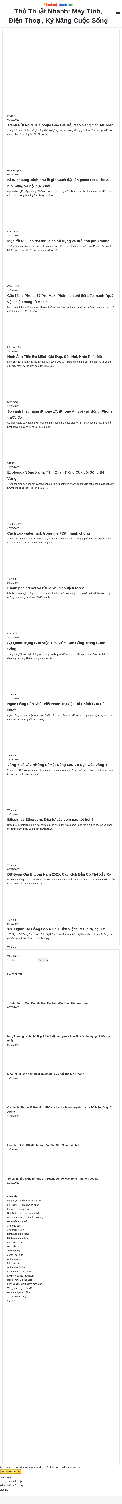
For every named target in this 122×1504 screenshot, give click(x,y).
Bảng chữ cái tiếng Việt (19, 1279)
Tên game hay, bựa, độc (20, 1288)
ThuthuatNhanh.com (70, 1467)
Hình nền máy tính (17, 1238)
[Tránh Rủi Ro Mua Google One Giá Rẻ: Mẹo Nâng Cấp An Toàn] (42, 115)
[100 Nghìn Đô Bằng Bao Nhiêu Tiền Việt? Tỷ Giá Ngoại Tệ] (43, 919)
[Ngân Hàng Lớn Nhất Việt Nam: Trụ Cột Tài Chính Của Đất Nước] (43, 694)
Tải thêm (12, 947)
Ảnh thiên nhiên (15, 1229)
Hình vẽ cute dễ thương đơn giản (24, 1284)
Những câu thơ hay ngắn (20, 1275)
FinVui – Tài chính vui (18, 1209)
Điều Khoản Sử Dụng (11, 1485)
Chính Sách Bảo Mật (11, 1481)
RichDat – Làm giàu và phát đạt (24, 1213)
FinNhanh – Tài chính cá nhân (23, 1204)
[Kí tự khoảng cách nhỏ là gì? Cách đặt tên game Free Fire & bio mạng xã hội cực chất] (45, 170)
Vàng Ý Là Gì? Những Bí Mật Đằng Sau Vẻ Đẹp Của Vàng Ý (57, 765)
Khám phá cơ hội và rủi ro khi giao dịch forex (45, 588)
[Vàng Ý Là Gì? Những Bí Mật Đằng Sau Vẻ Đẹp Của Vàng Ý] (43, 755)
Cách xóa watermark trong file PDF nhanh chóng (48, 533)
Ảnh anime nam (15, 1259)
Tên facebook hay (16, 1296)
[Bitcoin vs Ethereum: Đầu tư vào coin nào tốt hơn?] (43, 810)
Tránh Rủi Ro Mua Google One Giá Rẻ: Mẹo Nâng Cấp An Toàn (60, 125)
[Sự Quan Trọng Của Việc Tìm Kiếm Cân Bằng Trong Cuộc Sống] (43, 633)
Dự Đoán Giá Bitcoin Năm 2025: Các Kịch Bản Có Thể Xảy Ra (59, 874)
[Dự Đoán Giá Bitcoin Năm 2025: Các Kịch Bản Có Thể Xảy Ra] (43, 865)
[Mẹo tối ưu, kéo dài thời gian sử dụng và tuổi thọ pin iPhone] (43, 231)
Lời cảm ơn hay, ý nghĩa (20, 1271)
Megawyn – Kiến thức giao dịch (24, 1200)
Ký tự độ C (13, 1300)
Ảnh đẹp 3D (13, 1225)
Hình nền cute (14, 1246)
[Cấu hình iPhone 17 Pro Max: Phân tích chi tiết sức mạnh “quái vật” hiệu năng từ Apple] (44, 286)
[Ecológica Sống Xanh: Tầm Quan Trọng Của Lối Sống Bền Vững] (41, 462)
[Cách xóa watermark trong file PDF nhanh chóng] (46, 524)
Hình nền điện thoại (18, 1234)
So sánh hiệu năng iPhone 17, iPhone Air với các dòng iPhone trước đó (52, 1178)
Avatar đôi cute (15, 1254)
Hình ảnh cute (14, 1242)
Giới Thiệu (5, 1477)
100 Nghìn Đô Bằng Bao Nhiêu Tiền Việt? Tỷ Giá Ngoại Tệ (56, 929)
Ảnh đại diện (14, 1250)
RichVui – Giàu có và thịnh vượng (25, 1217)
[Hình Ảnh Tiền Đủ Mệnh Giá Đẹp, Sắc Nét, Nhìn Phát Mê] (45, 347)
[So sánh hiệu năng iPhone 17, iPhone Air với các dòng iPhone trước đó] (43, 402)
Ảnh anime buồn (16, 1267)
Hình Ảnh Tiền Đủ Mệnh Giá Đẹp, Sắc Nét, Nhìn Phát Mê (54, 357)
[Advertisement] (61, 58)
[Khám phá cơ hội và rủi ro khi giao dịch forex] (43, 578)
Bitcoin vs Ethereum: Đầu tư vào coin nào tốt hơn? (50, 820)
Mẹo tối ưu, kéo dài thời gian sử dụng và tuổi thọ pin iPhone (58, 241)
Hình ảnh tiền (14, 1263)
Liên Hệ (4, 1489)
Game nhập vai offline (18, 1292)
